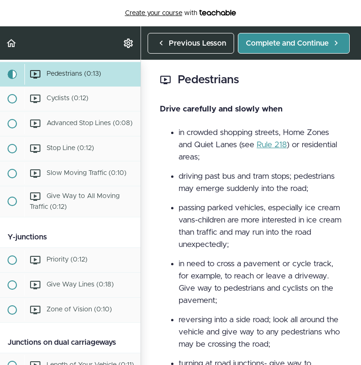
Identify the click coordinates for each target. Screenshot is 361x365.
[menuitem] (129, 43)
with (180, 13)
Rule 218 (272, 145)
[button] (12, 43)
